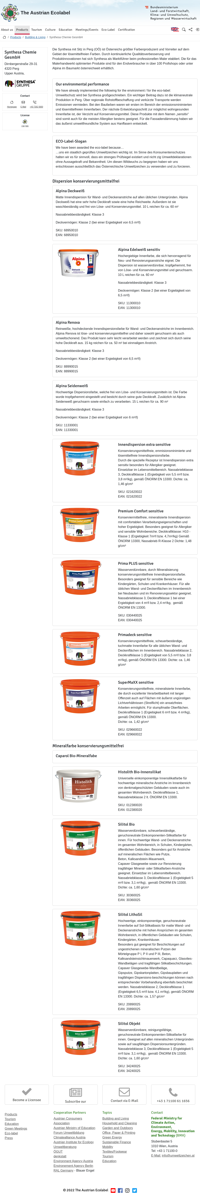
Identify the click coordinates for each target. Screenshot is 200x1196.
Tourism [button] (36, 30)
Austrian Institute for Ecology (74, 1142)
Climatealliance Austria (70, 1137)
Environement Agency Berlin (73, 1165)
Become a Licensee (27, 1100)
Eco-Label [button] (108, 30)
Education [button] (65, 30)
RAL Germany (63, 1170)
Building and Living (115, 1118)
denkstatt (60, 1156)
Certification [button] (126, 30)
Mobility (107, 1147)
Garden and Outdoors (117, 1128)
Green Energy (112, 1137)
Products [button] (22, 30)
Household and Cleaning (119, 1123)
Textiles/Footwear (114, 1151)
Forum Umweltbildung (69, 1132)
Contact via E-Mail (124, 1101)
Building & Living (35, 37)
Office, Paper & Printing (118, 1132)
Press (9, 1138)
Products (15, 37)
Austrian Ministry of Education (74, 1128)
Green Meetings (16, 1128)
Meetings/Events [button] (86, 30)
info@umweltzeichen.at (178, 1155)
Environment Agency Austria (73, 1161)
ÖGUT (58, 1151)
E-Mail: (156, 1155)
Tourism (10, 1119)
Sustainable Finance (116, 1142)
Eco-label (11, 1133)
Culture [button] (50, 30)
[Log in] (197, 29)
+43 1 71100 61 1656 (173, 1101)
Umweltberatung (65, 1147)
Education (12, 1124)
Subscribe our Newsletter (75, 1103)
